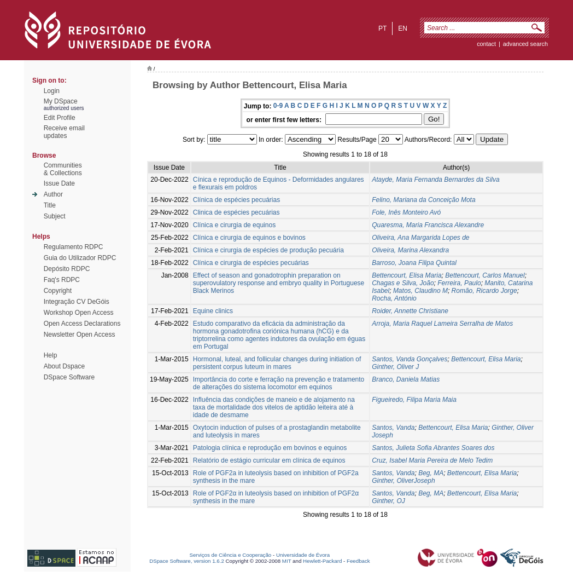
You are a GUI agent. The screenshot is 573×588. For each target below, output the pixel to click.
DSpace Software (69, 377)
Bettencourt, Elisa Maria (406, 275)
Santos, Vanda (393, 427)
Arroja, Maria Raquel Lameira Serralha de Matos (442, 323)
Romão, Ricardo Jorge (484, 291)
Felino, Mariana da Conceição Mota (423, 200)
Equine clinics (213, 311)
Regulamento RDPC (73, 247)
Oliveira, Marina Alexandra (410, 250)
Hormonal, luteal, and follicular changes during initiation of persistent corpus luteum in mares (277, 363)
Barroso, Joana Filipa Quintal (414, 263)
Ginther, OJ (388, 501)
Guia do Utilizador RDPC (80, 258)
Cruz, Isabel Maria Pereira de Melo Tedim (432, 460)
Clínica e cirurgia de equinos (234, 225)
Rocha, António (394, 298)
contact (486, 44)
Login (52, 91)
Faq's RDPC (62, 280)
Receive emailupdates (64, 132)
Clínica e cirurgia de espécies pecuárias (251, 263)
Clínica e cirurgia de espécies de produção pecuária (268, 250)
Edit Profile (59, 118)
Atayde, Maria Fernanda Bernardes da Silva (435, 179)
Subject (55, 216)
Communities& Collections (63, 169)
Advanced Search (525, 44)
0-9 (278, 105)
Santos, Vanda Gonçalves (409, 359)
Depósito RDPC (67, 269)
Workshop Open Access (79, 312)
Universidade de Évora (303, 555)
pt (382, 28)
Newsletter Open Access (79, 334)
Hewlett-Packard (322, 561)
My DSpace (61, 101)
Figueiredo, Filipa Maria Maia (414, 399)
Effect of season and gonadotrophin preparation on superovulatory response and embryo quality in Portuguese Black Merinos (279, 283)
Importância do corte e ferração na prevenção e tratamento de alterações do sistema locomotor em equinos (279, 383)
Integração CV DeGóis (76, 301)
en (402, 28)
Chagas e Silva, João (403, 283)
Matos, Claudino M (420, 291)
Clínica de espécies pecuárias (236, 200)
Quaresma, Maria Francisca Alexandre (428, 225)
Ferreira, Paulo (459, 283)
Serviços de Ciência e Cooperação (231, 555)
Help (50, 355)
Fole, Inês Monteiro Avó (406, 212)
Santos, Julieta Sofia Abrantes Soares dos (433, 448)
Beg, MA (430, 473)
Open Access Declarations (82, 323)
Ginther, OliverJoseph (403, 481)
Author (53, 194)
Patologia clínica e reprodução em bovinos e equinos (270, 448)
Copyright (58, 291)
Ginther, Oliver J (395, 367)
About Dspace (64, 366)
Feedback (358, 561)
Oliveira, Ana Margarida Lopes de (420, 237)
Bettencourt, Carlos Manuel (484, 275)
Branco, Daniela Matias (406, 379)
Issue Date (59, 183)
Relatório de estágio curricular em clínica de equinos (269, 460)
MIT (286, 561)
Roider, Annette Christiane (410, 311)
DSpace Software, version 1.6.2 (186, 561)
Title (50, 205)
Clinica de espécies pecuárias (236, 212)
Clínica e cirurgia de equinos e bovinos (249, 237)
